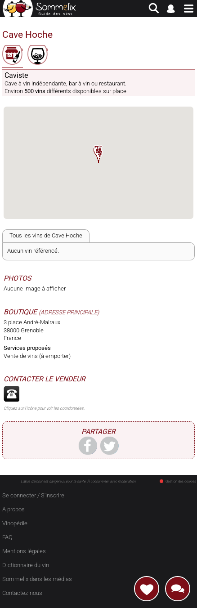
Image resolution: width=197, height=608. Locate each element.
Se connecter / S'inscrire (33, 495)
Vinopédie (14, 523)
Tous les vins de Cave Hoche (45, 235)
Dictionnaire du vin (25, 565)
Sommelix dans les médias (37, 579)
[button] (98, 154)
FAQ (7, 537)
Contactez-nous (22, 593)
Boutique (20, 312)
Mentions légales (24, 551)
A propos (13, 509)
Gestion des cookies (178, 481)
